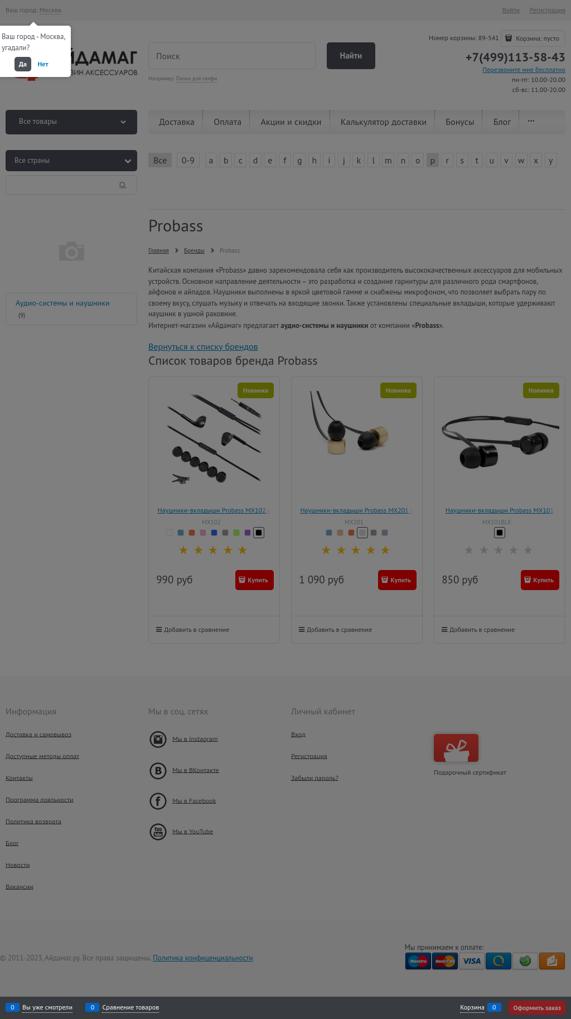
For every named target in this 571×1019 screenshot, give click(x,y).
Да (23, 64)
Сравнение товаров (130, 1007)
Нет (43, 64)
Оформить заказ (537, 1007)
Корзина (472, 1007)
